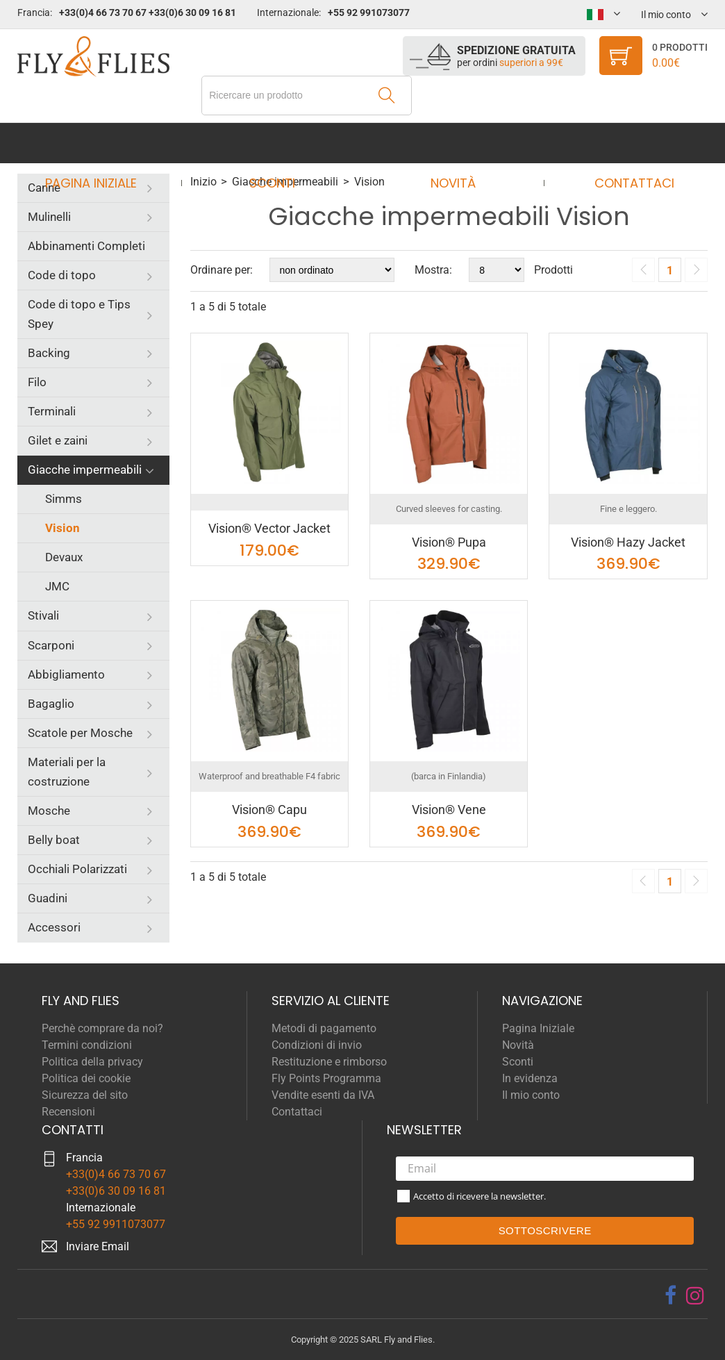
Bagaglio (51, 704)
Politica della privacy (92, 1061)
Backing (49, 353)
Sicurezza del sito (85, 1095)
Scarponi (51, 645)
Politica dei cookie (86, 1078)
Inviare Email (97, 1246)
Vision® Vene (449, 809)
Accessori (54, 927)
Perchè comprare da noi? (102, 1028)
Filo (37, 382)
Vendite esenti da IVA (323, 1095)
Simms (63, 499)
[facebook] (670, 1295)
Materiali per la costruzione (67, 771)
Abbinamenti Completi (86, 246)
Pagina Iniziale (103, 142)
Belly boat (54, 840)
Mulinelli (49, 217)
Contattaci (621, 142)
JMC (57, 586)
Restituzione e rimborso (329, 1061)
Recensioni (68, 1111)
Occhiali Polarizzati (77, 869)
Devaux (64, 557)
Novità (449, 142)
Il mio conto (531, 1095)
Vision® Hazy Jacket (628, 542)
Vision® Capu (269, 809)
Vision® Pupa (449, 542)
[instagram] (695, 1295)
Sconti (276, 142)
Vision (62, 528)
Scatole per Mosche (80, 733)
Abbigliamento (66, 674)
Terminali (52, 411)
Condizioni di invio (317, 1045)
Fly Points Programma (326, 1078)
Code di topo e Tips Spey (79, 313)
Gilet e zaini (58, 440)
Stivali (43, 615)
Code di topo (62, 275)
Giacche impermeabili (85, 469)
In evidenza (530, 1078)
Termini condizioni (87, 1045)
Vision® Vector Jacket (269, 528)
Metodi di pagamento (324, 1028)
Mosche (49, 811)
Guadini (47, 898)
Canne (44, 187)
